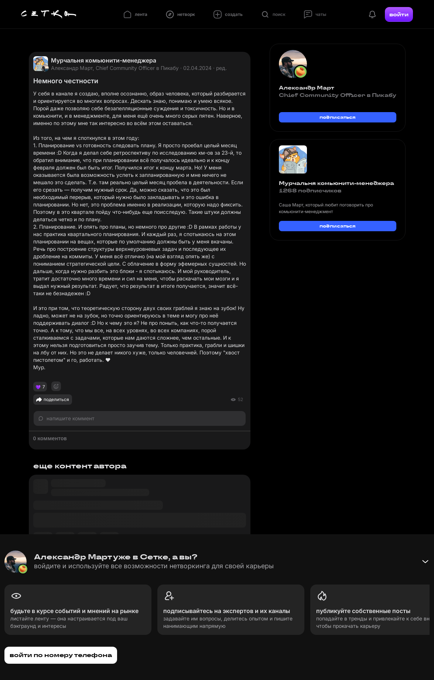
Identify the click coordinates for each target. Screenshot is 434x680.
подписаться (337, 117)
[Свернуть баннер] (425, 561)
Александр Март (306, 87)
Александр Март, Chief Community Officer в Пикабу (115, 68)
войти (399, 14)
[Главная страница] (48, 14)
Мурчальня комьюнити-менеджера (103, 60)
